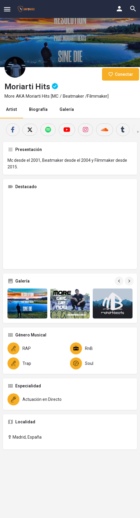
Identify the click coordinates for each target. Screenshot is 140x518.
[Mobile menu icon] (7, 9)
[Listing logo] (14, 67)
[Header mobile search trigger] (133, 9)
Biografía (38, 109)
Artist (11, 109)
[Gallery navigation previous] (120, 281)
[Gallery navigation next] (130, 281)
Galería (67, 109)
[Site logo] (26, 9)
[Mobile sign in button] (119, 9)
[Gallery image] (27, 303)
